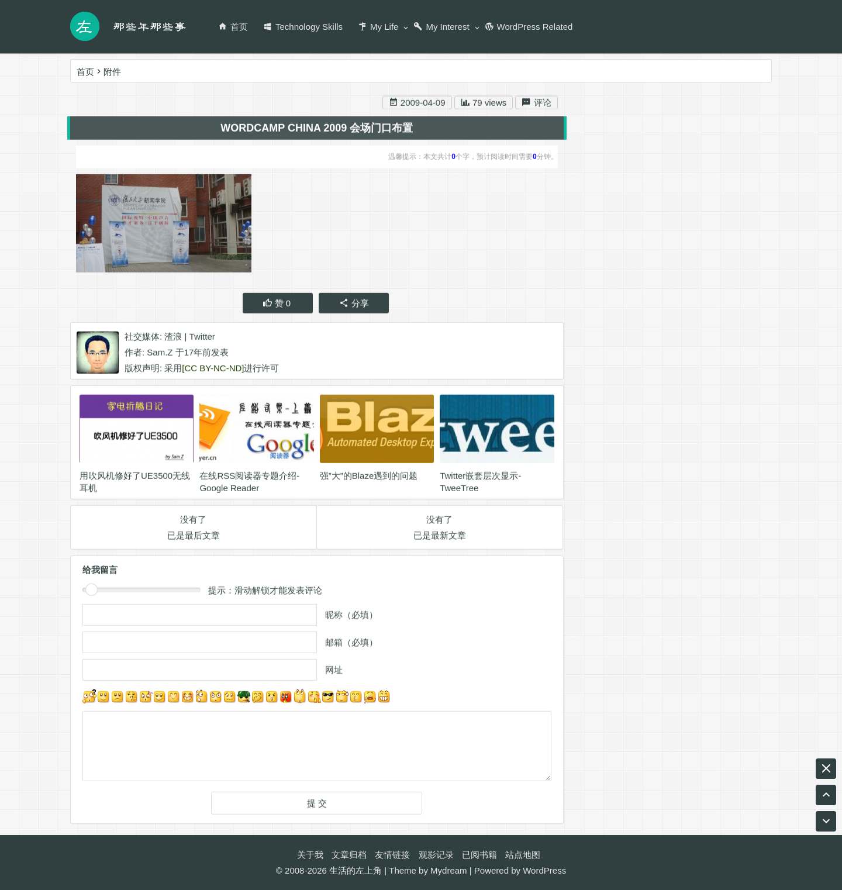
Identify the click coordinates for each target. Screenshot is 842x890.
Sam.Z (159, 355)
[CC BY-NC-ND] (213, 370)
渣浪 (173, 339)
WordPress (544, 870)
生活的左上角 (355, 870)
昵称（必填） (351, 617)
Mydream (448, 870)
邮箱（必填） (351, 645)
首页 (233, 27)
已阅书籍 (479, 855)
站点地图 (522, 855)
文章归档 (349, 855)
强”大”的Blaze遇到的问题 (369, 478)
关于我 (310, 855)
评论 (536, 105)
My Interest (441, 27)
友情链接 (392, 855)
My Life (378, 27)
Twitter (202, 339)
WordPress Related (529, 27)
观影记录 (436, 855)
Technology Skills (303, 27)
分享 (354, 306)
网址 (334, 672)
